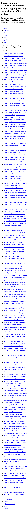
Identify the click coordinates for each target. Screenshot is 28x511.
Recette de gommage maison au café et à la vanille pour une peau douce (15, 112)
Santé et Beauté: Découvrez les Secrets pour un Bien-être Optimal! (15, 254)
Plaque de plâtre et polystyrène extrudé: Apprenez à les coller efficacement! (15, 395)
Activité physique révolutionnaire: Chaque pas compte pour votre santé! (14, 332)
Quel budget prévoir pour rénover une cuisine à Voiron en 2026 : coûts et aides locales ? (15, 115)
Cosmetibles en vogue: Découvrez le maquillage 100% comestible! (14, 270)
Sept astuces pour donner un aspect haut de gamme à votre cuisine (15, 136)
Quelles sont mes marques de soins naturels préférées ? (14, 119)
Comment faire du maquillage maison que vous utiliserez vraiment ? (14, 127)
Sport (5, 40)
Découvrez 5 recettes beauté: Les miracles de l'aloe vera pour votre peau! (15, 339)
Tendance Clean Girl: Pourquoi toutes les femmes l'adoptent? (15, 237)
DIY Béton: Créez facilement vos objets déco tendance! (15, 424)
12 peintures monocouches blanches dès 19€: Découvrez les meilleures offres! (15, 348)
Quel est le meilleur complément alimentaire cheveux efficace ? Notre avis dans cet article (15, 487)
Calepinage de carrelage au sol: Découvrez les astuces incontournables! (15, 353)
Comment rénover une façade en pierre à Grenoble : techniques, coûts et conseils (15, 96)
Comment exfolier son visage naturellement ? (12, 152)
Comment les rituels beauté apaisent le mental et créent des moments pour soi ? (15, 209)
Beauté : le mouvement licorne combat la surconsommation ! (15, 275)
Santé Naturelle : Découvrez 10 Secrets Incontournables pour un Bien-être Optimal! (15, 322)
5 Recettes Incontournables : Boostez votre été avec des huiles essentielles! (14, 327)
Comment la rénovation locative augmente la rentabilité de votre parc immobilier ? (14, 60)
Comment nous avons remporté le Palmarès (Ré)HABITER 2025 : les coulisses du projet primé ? (14, 93)
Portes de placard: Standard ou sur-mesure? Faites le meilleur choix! (14, 310)
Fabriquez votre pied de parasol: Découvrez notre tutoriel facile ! (13, 242)
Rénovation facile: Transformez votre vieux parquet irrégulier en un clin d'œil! (15, 334)
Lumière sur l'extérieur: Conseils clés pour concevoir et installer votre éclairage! (14, 336)
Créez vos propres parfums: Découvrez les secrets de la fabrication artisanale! (15, 284)
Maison (6, 33)
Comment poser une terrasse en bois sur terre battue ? (15, 478)
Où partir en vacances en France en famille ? (14, 494)
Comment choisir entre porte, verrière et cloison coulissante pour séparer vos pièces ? (15, 171)
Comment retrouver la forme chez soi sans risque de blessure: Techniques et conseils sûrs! (14, 407)
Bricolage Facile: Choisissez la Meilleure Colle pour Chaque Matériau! (15, 233)
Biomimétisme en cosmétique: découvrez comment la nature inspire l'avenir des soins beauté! (15, 452)
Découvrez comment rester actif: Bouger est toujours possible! (15, 428)
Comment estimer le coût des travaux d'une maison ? (14, 58)
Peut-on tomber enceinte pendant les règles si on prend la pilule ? (14, 492)
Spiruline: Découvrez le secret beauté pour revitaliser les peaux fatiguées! (14, 280)
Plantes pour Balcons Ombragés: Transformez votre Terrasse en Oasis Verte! (14, 324)
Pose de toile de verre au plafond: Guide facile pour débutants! (15, 230)
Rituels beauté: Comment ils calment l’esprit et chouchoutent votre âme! (14, 214)
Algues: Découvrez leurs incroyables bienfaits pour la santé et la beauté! (14, 282)
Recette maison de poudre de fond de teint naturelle (14, 134)
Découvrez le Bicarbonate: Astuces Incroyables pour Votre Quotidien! (14, 261)
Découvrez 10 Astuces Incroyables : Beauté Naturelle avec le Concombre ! (15, 294)
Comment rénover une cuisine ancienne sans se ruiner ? (15, 72)
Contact (6, 501)
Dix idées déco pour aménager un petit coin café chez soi (15, 164)
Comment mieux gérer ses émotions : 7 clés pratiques (15, 200)
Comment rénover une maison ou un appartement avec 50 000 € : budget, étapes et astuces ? (14, 53)
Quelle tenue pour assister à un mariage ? (15, 475)
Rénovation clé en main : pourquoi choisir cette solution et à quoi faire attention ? (14, 56)
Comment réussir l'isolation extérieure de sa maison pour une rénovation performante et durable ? (15, 110)
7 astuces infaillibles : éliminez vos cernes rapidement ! (14, 235)
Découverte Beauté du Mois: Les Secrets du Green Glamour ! (15, 360)
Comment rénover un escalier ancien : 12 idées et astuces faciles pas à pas (15, 178)
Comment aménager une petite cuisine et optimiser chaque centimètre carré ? (15, 101)
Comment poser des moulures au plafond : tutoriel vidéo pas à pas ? (15, 202)
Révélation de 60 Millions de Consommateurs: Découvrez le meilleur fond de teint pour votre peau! (15, 240)
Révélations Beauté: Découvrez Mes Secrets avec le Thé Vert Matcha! (14, 259)
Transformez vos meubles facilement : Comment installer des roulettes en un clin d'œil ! (14, 376)
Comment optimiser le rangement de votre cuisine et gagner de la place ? (14, 138)
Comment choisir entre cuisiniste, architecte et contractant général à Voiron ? (15, 117)
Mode (5, 35)
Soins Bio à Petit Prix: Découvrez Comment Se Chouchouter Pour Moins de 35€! (15, 341)
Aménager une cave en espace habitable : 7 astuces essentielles (15, 145)
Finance (6, 28)
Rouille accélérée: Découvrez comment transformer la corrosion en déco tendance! (15, 417)
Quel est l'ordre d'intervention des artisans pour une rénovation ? (13, 89)
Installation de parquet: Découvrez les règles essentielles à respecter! (14, 409)
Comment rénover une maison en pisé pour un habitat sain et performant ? (14, 124)
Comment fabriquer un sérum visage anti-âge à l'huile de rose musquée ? (14, 148)
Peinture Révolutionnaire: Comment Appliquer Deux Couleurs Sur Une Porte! (15, 459)
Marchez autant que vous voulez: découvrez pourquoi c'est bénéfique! (14, 402)
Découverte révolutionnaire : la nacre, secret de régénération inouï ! (14, 419)
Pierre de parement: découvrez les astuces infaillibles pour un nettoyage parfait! (14, 303)
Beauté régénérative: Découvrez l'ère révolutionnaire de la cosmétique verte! (15, 405)
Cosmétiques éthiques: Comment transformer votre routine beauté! (13, 383)
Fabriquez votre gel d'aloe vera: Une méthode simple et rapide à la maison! (14, 301)
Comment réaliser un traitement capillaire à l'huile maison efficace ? (14, 77)
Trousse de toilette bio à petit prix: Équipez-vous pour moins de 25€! (13, 346)
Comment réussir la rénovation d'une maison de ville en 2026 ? (14, 129)
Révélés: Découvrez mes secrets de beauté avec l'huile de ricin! (14, 367)
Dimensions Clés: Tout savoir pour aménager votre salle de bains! (14, 287)
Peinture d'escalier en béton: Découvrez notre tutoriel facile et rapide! (15, 292)
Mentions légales (8, 499)
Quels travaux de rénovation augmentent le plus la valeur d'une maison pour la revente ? (15, 183)
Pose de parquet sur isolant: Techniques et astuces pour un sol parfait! (15, 391)
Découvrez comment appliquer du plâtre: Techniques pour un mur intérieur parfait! (15, 244)
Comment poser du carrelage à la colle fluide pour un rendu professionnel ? (15, 204)
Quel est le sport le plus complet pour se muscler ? (15, 473)
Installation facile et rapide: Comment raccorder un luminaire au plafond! (14, 369)
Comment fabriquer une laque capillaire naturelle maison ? (15, 70)
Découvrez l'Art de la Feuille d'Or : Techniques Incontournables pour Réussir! (14, 431)
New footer (7, 497)
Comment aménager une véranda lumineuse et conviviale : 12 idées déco (15, 176)
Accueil (6, 508)
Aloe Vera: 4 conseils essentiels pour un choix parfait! (15, 388)
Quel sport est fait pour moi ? (12, 461)
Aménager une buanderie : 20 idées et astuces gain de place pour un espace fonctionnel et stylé (14, 82)
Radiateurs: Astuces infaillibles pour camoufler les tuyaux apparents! (14, 225)
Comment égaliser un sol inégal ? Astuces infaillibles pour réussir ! (13, 449)
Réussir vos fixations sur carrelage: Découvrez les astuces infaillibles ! (14, 251)
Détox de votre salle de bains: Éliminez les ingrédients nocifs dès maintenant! (15, 308)
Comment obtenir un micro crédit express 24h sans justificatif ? (13, 482)
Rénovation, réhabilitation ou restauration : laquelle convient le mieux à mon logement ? (15, 185)
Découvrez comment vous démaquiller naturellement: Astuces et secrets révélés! (15, 313)
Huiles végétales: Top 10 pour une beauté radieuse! (15, 317)
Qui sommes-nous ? (9, 504)
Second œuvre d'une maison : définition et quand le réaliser (15, 190)
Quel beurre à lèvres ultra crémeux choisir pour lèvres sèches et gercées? (14, 188)
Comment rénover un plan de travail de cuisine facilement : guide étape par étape (15, 103)
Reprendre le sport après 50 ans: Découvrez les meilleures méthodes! (14, 414)
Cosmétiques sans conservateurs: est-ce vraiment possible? (15, 306)
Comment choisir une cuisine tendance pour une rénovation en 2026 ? (15, 131)
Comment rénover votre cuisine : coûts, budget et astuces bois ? (15, 65)
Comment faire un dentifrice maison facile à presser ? (14, 98)
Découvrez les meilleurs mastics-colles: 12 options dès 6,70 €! (15, 218)
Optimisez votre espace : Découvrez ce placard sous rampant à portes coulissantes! (15, 386)
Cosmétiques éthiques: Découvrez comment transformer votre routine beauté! (14, 398)
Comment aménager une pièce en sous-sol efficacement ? (15, 150)
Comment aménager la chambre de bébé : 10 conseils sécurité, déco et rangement (15, 195)
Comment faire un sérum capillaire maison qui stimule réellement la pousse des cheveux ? (15, 181)
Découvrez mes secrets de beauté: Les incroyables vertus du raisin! (14, 393)
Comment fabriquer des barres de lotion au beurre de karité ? (15, 141)
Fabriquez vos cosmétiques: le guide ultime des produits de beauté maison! (14, 266)
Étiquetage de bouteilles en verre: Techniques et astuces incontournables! (15, 273)
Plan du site (7, 506)
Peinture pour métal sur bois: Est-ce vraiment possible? (14, 320)
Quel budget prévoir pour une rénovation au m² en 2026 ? (15, 79)
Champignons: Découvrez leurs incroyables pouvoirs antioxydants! (14, 412)
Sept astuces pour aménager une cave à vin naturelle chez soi (15, 169)
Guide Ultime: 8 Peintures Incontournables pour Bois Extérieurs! (15, 256)
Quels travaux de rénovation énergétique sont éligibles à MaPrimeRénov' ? (15, 68)
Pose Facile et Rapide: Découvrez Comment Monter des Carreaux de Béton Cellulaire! (15, 438)
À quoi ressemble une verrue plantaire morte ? (14, 490)
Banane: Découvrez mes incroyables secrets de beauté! (14, 247)
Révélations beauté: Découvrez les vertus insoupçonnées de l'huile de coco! (15, 365)
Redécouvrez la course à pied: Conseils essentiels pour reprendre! (15, 454)
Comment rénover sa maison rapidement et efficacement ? (15, 108)
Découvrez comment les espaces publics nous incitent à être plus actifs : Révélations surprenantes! (15, 296)
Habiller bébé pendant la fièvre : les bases (14, 464)
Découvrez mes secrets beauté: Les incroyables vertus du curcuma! (14, 249)
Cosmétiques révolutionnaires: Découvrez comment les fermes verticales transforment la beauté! (13, 445)
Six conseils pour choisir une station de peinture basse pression (15, 207)
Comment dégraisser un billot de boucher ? (13, 480)
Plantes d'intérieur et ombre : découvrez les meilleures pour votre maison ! (15, 400)
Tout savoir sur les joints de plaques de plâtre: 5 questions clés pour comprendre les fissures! (15, 381)
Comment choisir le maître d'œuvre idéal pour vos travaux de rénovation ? (15, 86)
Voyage (6, 42)
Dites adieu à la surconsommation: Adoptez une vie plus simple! (13, 289)
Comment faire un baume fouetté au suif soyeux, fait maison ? (15, 84)
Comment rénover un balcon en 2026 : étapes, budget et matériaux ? (15, 143)
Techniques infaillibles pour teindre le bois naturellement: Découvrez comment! (15, 277)
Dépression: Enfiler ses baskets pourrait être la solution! (15, 447)
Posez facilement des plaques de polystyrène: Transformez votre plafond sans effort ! (15, 362)
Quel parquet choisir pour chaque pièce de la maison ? (15, 155)
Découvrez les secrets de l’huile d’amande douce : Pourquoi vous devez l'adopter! (15, 372)
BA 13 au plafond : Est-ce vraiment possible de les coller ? (14, 358)
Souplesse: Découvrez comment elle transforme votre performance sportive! (15, 421)
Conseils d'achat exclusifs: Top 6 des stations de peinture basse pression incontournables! (14, 211)
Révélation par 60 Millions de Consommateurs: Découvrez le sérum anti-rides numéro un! (14, 228)
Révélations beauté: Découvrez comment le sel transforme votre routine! (15, 379)
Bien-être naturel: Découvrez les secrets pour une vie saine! (15, 433)
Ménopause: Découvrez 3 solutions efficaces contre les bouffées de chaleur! (15, 457)
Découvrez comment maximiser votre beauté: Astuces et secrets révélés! (14, 426)
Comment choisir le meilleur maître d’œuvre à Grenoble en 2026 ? (14, 157)
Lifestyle (6, 30)
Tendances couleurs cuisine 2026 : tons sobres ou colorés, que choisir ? (15, 162)
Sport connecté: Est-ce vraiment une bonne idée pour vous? (14, 435)
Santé (5, 37)
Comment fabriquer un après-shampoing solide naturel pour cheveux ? (15, 91)
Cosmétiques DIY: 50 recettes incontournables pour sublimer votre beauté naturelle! (14, 268)
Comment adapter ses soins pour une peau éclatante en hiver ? (14, 174)
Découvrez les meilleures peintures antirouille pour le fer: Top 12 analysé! (15, 315)
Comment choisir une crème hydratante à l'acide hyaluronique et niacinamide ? (15, 192)
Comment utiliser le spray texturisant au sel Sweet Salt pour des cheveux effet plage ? (15, 63)
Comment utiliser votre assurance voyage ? (15, 471)
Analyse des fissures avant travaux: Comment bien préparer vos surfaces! (14, 216)
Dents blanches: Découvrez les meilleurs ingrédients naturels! (15, 329)
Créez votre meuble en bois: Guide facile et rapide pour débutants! (15, 442)
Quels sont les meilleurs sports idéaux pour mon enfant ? (14, 466)
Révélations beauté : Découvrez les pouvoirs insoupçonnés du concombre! (15, 299)
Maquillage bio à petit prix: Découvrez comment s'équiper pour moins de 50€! (15, 350)
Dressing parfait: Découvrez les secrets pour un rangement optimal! (15, 374)
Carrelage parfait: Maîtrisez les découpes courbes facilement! (15, 343)
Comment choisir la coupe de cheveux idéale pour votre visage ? (15, 468)
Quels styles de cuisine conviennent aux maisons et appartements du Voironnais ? (15, 122)
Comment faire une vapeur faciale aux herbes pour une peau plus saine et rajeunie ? (15, 167)
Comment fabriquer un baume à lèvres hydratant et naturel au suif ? (15, 105)
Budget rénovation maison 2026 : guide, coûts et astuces (15, 75)
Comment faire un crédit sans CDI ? (14, 485)
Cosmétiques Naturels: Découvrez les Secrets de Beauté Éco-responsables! (14, 263)
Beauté (6, 25)
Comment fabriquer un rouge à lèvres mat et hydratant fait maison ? (14, 160)
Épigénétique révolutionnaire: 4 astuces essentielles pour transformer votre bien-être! (15, 440)
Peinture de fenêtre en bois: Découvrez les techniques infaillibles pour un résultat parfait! (15, 223)
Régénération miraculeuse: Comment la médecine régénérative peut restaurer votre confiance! (15, 221)
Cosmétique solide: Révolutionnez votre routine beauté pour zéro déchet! (15, 355)
